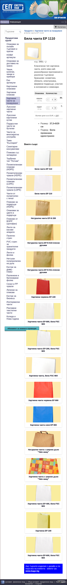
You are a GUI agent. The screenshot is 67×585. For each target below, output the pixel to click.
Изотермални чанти (13, 303)
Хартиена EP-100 (43, 531)
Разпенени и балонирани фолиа (13, 277)
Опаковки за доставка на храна (13, 63)
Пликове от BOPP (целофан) (12, 221)
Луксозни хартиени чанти (11, 109)
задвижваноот (61, 581)
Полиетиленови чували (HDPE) (14, 174)
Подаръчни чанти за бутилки (12, 126)
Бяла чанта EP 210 (43, 194)
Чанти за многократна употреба (13, 134)
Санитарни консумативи (13, 147)
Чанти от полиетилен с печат (12, 196)
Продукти (5, 22)
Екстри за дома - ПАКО (11, 269)
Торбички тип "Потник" (13, 159)
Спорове (38, 584)
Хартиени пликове (11, 93)
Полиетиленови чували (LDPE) (14, 188)
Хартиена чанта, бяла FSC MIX (43, 376)
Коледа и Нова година (13, 317)
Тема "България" (12, 141)
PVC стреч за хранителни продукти (12, 245)
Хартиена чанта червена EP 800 (43, 400)
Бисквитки (29, 584)
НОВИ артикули (11, 56)
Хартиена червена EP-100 (43, 297)
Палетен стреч (11, 237)
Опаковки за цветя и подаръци (13, 212)
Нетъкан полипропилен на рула (14, 261)
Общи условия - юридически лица (40, 582)
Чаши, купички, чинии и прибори (11, 73)
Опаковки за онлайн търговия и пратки (13, 47)
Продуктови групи (11, 39)
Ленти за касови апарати (11, 229)
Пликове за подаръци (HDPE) (12, 204)
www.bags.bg (32, 571)
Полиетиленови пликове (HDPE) (14, 167)
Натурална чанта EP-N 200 (43, 218)
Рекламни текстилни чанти (12, 310)
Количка (62, 27)
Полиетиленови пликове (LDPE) (14, 181)
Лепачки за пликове (12, 291)
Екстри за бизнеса (11, 297)
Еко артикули (11, 81)
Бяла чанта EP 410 (43, 169)
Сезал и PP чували (12, 285)
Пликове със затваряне (13, 153)
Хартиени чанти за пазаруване (12, 100)
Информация (15, 22)
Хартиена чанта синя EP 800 (43, 425)
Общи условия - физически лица (13, 582)
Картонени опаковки (12, 87)
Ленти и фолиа (10, 253)
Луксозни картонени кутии (12, 117)
